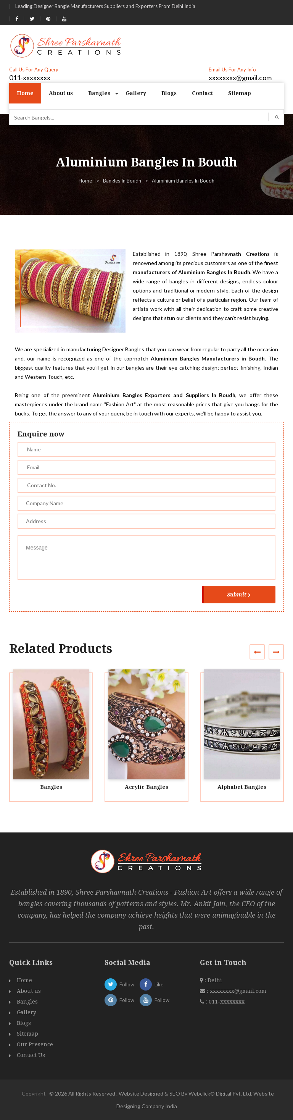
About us (61, 93)
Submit (239, 595)
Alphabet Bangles (241, 787)
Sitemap (239, 93)
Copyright (34, 1093)
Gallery (136, 93)
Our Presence (35, 1044)
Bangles (99, 93)
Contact (202, 93)
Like (151, 984)
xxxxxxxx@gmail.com (240, 77)
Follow (119, 984)
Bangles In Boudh (122, 181)
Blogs (169, 93)
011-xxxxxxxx (29, 77)
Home (25, 93)
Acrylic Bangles (146, 787)
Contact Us (31, 1055)
